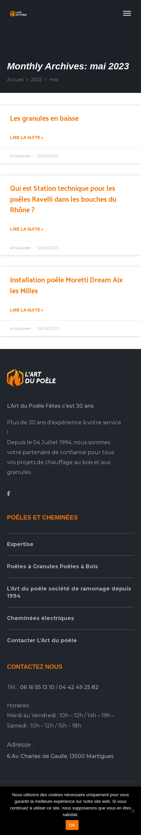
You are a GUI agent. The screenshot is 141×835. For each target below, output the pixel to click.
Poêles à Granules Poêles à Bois (52, 566)
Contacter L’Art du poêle (42, 640)
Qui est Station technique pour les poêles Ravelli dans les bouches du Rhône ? (63, 198)
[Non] (132, 810)
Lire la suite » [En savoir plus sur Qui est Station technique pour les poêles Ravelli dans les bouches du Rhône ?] (26, 229)
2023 (36, 80)
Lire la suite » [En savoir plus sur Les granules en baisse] (26, 137)
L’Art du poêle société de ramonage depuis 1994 (69, 592)
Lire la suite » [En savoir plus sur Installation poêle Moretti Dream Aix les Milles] (26, 310)
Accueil (15, 80)
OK (72, 825)
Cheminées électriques (40, 618)
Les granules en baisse (44, 117)
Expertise (20, 544)
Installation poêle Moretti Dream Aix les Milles (66, 284)
